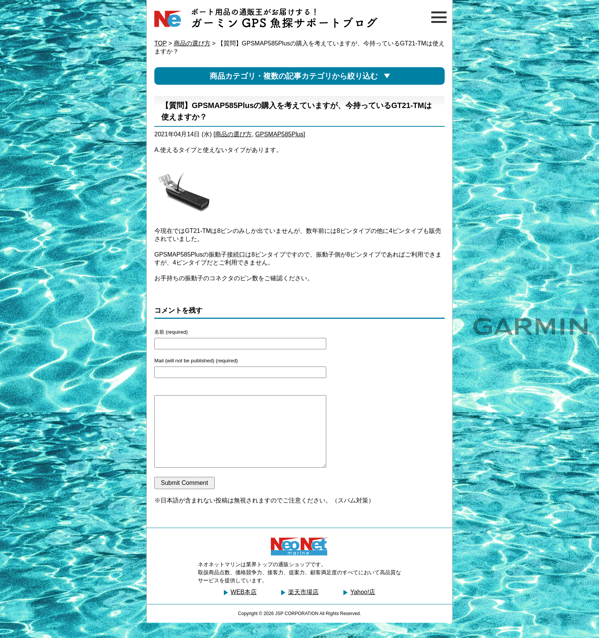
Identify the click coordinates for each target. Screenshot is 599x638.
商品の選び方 (192, 43)
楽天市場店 (303, 607)
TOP (160, 43)
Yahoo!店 (363, 607)
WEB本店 (244, 607)
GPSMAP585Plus (279, 134)
